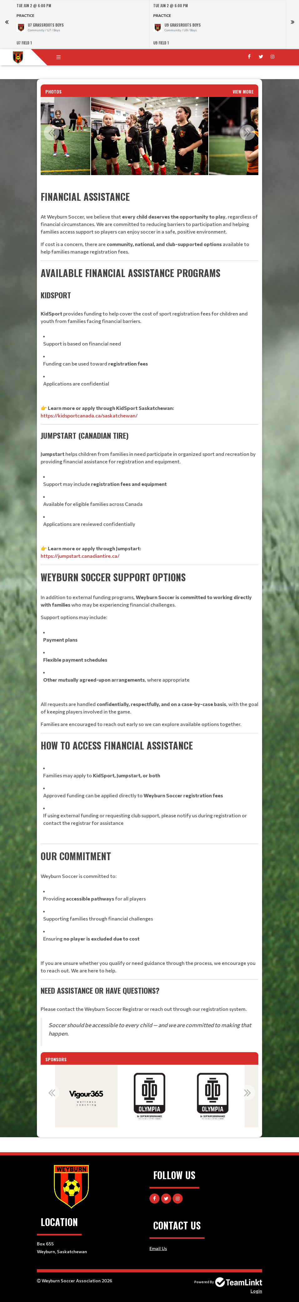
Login (256, 1291)
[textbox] (149, 617)
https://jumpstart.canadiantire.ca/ (80, 556)
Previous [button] (51, 132)
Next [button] (247, 132)
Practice (25, 15)
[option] (81, 24)
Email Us (158, 1248)
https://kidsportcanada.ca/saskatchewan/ (89, 415)
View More (243, 91)
